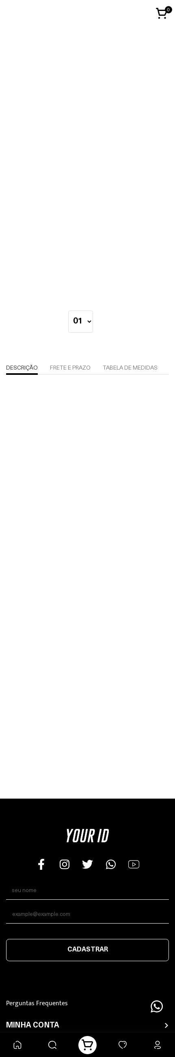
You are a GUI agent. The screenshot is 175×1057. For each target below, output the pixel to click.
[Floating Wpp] (157, 1006)
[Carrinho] (87, 1045)
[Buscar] (52, 1045)
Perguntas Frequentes (37, 1003)
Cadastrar (87, 950)
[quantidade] (80, 322)
